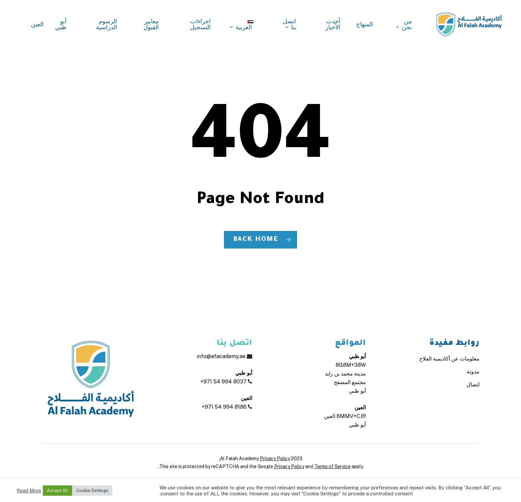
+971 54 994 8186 (227, 407)
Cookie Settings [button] (92, 490)
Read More (29, 490)
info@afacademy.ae (224, 356)
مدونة (473, 371)
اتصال (473, 384)
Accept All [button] (57, 490)
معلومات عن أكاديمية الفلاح (449, 358)
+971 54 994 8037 (226, 381)
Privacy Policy (289, 466)
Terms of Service (332, 466)
